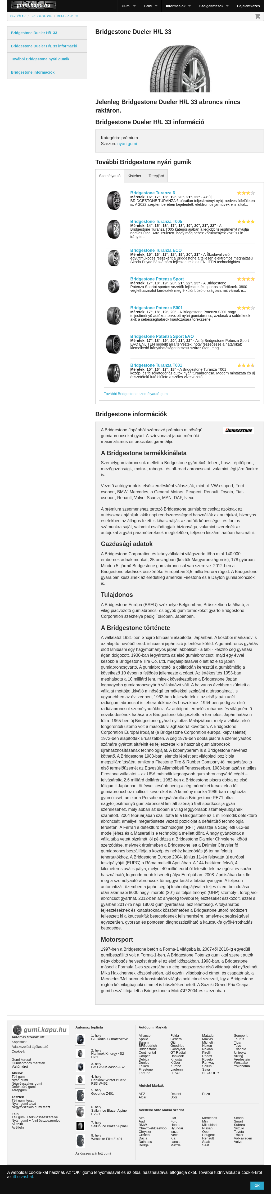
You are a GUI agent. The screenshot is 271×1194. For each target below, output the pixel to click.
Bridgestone (148, 1049)
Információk (176, 6)
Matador (208, 1036)
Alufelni (17, 1124)
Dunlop (144, 1063)
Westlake (241, 1063)
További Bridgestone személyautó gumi (136, 394)
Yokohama (242, 1066)
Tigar (238, 1042)
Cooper (144, 1056)
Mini (205, 1121)
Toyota (239, 1132)
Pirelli (206, 1052)
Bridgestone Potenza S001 (156, 308)
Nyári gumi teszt (24, 1104)
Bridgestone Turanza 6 (152, 193)
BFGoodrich (148, 1046)
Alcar (142, 1097)
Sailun (207, 1066)
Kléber (175, 1063)
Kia (172, 1138)
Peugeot (208, 1135)
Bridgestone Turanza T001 (156, 365)
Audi (142, 1121)
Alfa (141, 1118)
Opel (205, 1132)
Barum (144, 1042)
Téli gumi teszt (23, 1100)
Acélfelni (18, 1127)
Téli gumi (18, 1077)
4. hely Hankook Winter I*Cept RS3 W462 (108, 1080)
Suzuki (239, 1128)
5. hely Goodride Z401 (102, 1091)
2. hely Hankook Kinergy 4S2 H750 (107, 1053)
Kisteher (134, 176)
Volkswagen (243, 1138)
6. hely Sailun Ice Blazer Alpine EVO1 (109, 1110)
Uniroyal (240, 1052)
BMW (143, 1125)
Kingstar (176, 1059)
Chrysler (145, 1132)
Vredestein (242, 1059)
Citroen (144, 1135)
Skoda (238, 1118)
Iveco (174, 1135)
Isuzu (174, 1132)
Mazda (175, 1145)
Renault (208, 1138)
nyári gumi (127, 143)
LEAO (174, 1073)
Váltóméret (20, 1066)
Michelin (208, 1042)
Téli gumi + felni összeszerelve (35, 1117)
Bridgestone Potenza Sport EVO (162, 336)
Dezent (175, 1094)
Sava (206, 1069)
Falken (144, 1066)
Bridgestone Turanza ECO (156, 250)
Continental (147, 1052)
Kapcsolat (19, 1042)
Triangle (240, 1049)
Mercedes (209, 1118)
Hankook (177, 1056)
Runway (208, 1063)
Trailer (238, 1135)
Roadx (207, 1056)
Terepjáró (156, 176)
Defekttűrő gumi (23, 1087)
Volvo (238, 1142)
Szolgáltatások (211, 6)
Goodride (177, 1046)
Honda (175, 1125)
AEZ (142, 1094)
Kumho (175, 1066)
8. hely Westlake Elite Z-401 (107, 1137)
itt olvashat (23, 1176)
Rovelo (207, 1059)
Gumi (126, 6)
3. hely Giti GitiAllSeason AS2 (108, 1065)
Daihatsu (145, 1142)
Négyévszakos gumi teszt (31, 1107)
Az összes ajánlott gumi (93, 1153)
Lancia (175, 1142)
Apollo (143, 1039)
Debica (144, 1059)
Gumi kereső (21, 1060)
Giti (172, 1042)
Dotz (173, 1097)
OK (257, 1186)
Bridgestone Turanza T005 (156, 221)
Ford (173, 1121)
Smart (238, 1121)
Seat (205, 1145)
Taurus (239, 1039)
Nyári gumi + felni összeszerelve (36, 1121)
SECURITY (210, 1073)
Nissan (207, 1128)
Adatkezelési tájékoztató (30, 1047)
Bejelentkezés (248, 6)
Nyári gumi (20, 1080)
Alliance (145, 1036)
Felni (148, 6)
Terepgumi (20, 1090)
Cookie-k (18, 1051)
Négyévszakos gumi (27, 1083)
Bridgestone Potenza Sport (157, 279)
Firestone (146, 1069)
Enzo (206, 1094)
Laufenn (176, 1069)
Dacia (143, 1138)
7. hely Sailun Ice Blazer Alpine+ (110, 1124)
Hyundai (176, 1128)
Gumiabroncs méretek (28, 1063)
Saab (206, 1142)
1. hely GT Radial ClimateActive (109, 1037)
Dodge (144, 1145)
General (176, 1039)
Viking (238, 1056)
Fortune (144, 1073)
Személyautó (109, 176)
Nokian (207, 1049)
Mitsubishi (209, 1125)
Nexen (207, 1046)
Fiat (173, 1118)
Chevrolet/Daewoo (152, 1128)
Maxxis (207, 1039)
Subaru (239, 1125)
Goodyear (177, 1049)
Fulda (174, 1036)
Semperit (240, 1036)
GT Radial (178, 1052)
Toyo (237, 1046)
